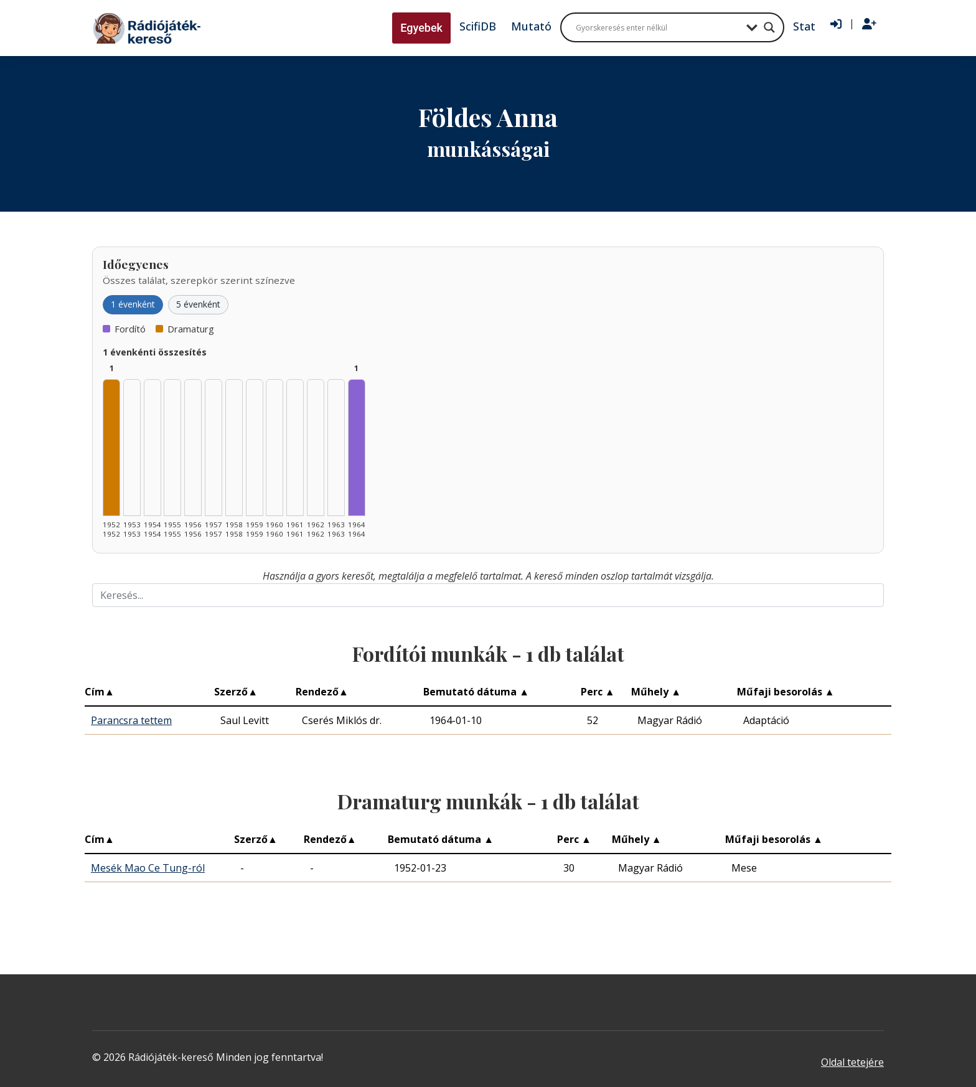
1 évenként (133, 304)
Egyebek (421, 27)
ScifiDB (477, 26)
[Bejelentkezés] (836, 24)
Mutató (531, 26)
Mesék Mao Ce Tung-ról (148, 868)
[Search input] (658, 27)
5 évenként (198, 304)
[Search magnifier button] (769, 27)
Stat (804, 26)
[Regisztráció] (869, 24)
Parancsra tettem (131, 720)
